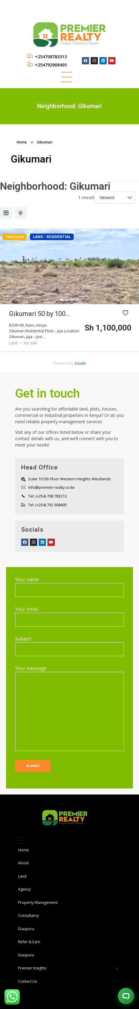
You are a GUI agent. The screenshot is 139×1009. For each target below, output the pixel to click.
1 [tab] (61, 299)
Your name (69, 586)
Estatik (80, 363)
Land (13, 343)
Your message (69, 708)
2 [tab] (67, 299)
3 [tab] (72, 299)
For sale (30, 343)
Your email (69, 616)
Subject (69, 646)
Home (22, 142)
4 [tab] (77, 299)
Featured (14, 237)
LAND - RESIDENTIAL (52, 237)
